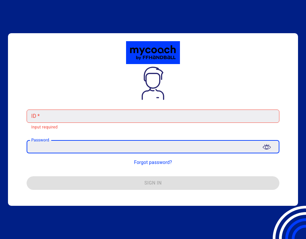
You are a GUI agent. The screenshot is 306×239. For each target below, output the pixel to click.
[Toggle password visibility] (267, 147)
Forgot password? (153, 162)
